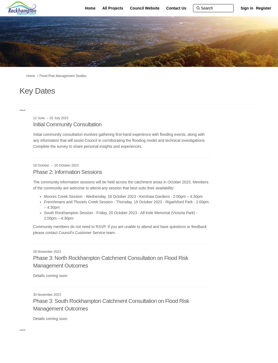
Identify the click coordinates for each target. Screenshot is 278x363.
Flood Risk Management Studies (62, 76)
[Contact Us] (176, 8)
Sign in (247, 8)
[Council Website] (145, 8)
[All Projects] (113, 8)
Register (263, 8)
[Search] (213, 8)
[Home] (90, 8)
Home (30, 76)
